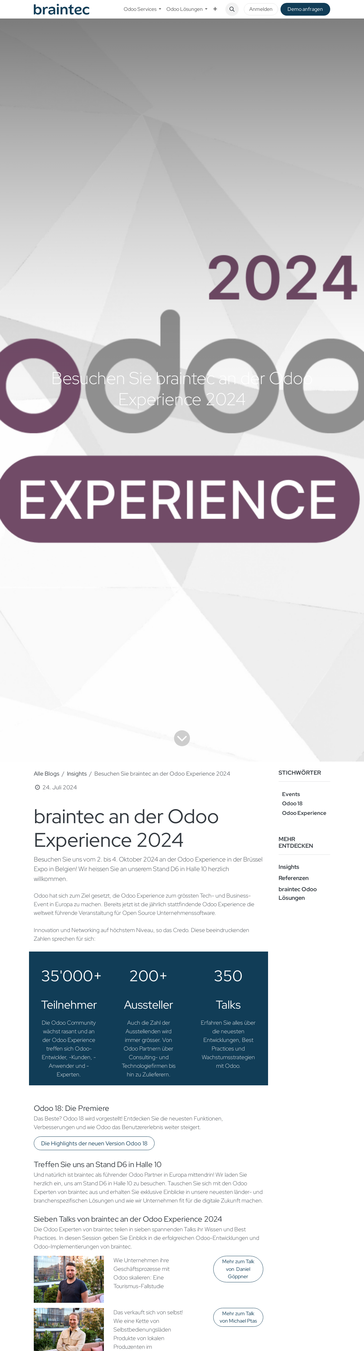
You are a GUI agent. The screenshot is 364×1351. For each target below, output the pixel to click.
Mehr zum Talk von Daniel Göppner (238, 1269)
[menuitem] (142, 9)
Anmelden (261, 9)
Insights (77, 773)
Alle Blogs (46, 773)
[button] (232, 9)
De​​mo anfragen (305, 9)
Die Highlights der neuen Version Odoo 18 (94, 1143)
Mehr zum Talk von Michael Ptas (238, 1317)
